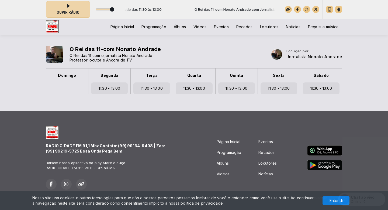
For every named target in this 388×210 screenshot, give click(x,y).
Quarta (194, 75)
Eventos (221, 26)
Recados (244, 26)
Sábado (321, 75)
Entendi (336, 200)
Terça (152, 75)
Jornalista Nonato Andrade (314, 56)
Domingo (67, 75)
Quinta (236, 75)
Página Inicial (122, 26)
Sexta (279, 75)
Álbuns (180, 26)
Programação (153, 26)
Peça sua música (323, 26)
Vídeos (199, 26)
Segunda (109, 75)
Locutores (269, 26)
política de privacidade (202, 203)
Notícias (293, 26)
